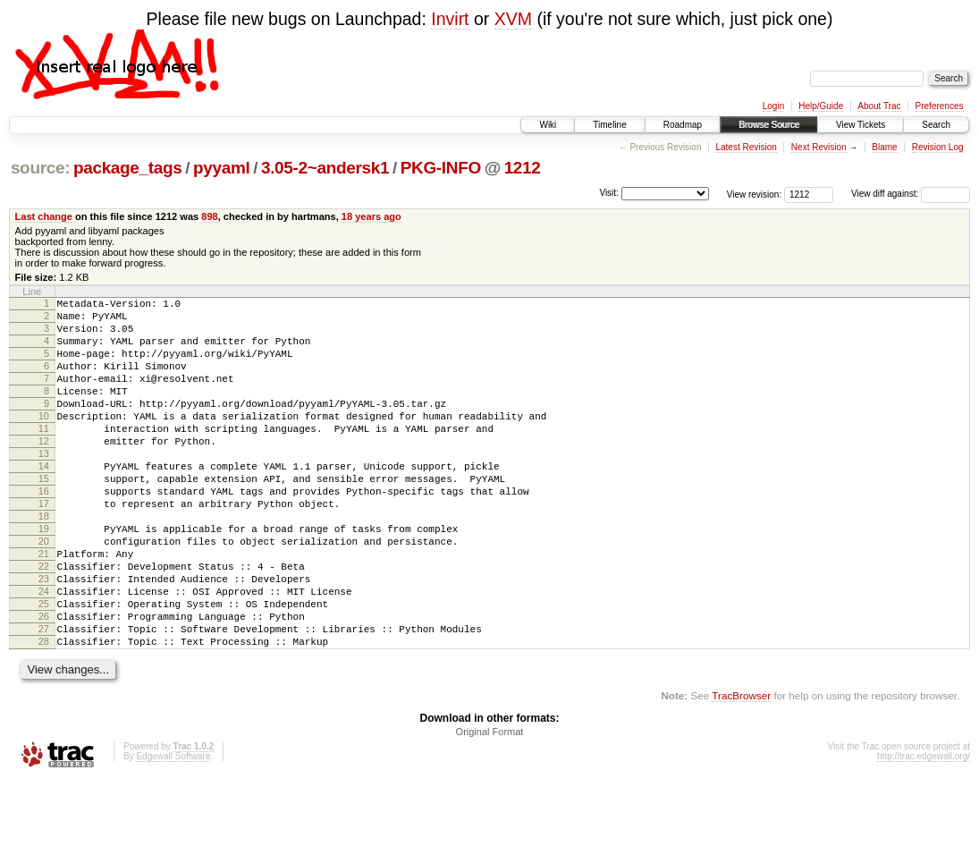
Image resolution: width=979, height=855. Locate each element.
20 (43, 592)
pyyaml (221, 167)
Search (936, 125)
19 (43, 576)
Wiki (547, 125)
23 (43, 637)
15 (43, 516)
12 (43, 470)
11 (43, 455)
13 (43, 485)
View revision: (754, 194)
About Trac (878, 106)
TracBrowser (741, 770)
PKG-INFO (441, 167)
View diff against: (910, 194)
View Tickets (860, 125)
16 (43, 531)
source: (40, 167)
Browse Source (768, 125)
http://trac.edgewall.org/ (923, 831)
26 (43, 683)
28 (43, 713)
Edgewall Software (173, 831)
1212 (522, 167)
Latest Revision (745, 147)
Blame (884, 147)
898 (209, 216)
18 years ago (371, 216)
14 (43, 500)
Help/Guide (820, 106)
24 (43, 653)
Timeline (609, 125)
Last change (43, 216)
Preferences (940, 106)
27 (43, 698)
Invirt (449, 19)
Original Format (490, 806)
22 (43, 622)
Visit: (609, 193)
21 (43, 607)
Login (773, 106)
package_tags (127, 167)
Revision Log (938, 147)
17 (43, 546)
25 (43, 668)
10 (43, 440)
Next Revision (819, 147)
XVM (513, 19)
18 (43, 561)
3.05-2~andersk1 (325, 167)
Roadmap (682, 125)
